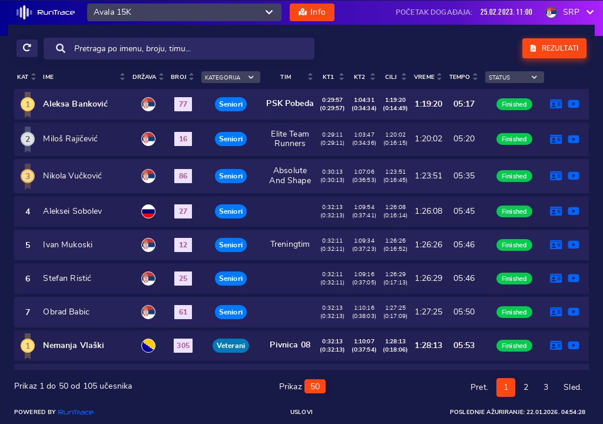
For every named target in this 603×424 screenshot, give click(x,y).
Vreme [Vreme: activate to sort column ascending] (424, 77)
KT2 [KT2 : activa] (359, 77)
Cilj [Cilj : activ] (391, 77)
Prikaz (302, 385)
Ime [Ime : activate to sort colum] (48, 77)
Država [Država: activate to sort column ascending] (144, 77)
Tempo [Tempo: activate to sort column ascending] (460, 77)
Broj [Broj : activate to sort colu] (179, 77)
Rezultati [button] (554, 48)
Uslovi (301, 412)
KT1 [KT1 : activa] (328, 77)
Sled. (573, 386)
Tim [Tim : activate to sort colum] (285, 77)
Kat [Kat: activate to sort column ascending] (22, 77)
